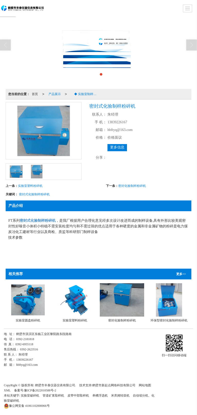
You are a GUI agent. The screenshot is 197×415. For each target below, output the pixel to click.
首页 (35, 94)
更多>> (181, 274)
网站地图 (145, 385)
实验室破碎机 (30, 395)
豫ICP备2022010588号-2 (40, 390)
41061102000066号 (27, 406)
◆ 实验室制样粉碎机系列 (85, 94)
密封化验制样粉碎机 (132, 186)
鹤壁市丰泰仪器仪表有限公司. (55, 385)
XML (7, 390)
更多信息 (117, 147)
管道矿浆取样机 (53, 395)
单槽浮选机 (100, 395)
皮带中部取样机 (78, 395)
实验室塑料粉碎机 (30, 186)
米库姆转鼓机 (120, 395)
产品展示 (54, 94)
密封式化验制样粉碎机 (34, 194)
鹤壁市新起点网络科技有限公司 (113, 385)
